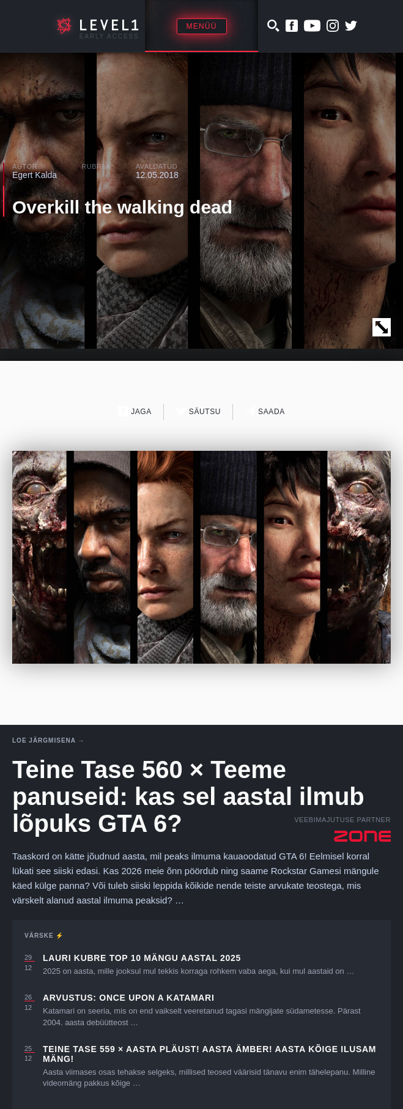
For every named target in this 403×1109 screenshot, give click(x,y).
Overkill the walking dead (122, 207)
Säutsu (198, 411)
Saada (265, 411)
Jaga (135, 411)
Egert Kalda (34, 175)
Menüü (202, 26)
